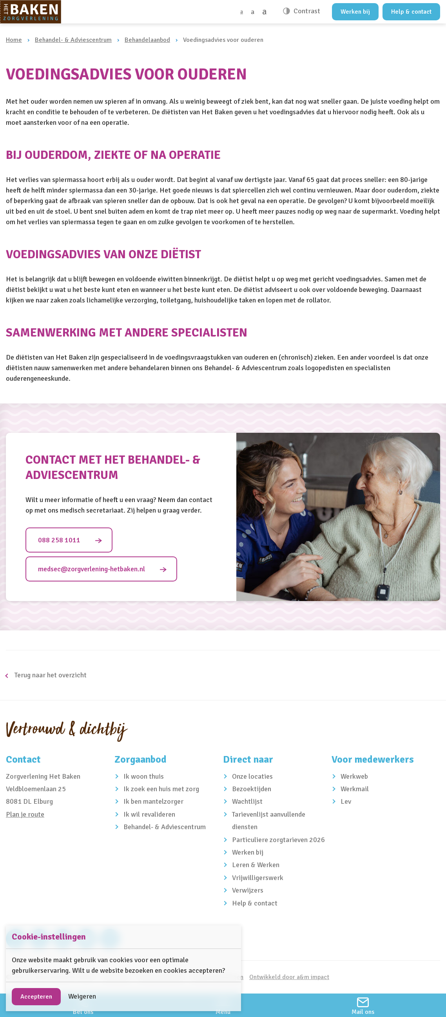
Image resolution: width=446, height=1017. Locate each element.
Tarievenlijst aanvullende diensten (268, 820)
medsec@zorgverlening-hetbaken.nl (91, 569)
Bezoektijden (251, 789)
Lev (346, 801)
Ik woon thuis (143, 776)
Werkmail (355, 789)
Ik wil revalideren (149, 814)
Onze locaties (252, 776)
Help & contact (411, 12)
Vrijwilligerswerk (257, 877)
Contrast (306, 11)
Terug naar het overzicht (50, 675)
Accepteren (36, 997)
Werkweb (354, 776)
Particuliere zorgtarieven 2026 (278, 839)
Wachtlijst (247, 801)
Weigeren (82, 996)
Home (14, 40)
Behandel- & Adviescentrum (73, 40)
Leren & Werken (255, 864)
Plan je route (25, 814)
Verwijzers (247, 890)
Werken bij (355, 12)
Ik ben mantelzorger (153, 801)
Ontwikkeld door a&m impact (289, 977)
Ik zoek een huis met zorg (161, 789)
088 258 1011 (59, 540)
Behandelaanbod (147, 40)
